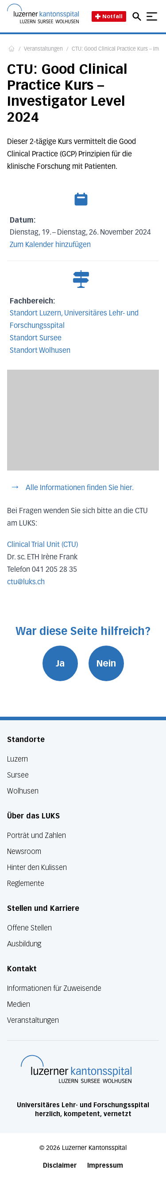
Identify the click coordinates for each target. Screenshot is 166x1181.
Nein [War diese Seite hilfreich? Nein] (106, 663)
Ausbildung (24, 944)
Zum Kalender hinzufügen (50, 245)
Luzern (17, 759)
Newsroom (24, 851)
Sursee (18, 775)
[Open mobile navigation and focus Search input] (138, 16)
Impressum (105, 1165)
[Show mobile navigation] (152, 16)
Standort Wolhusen (40, 351)
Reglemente (25, 883)
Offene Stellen (29, 928)
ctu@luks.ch (26, 582)
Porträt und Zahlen (36, 835)
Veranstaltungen (43, 49)
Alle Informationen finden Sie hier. (80, 488)
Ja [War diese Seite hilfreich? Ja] (60, 663)
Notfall (109, 16)
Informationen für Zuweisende (54, 988)
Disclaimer (60, 1165)
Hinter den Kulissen (37, 867)
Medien (18, 1004)
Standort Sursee (36, 338)
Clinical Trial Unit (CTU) (42, 545)
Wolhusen (23, 791)
